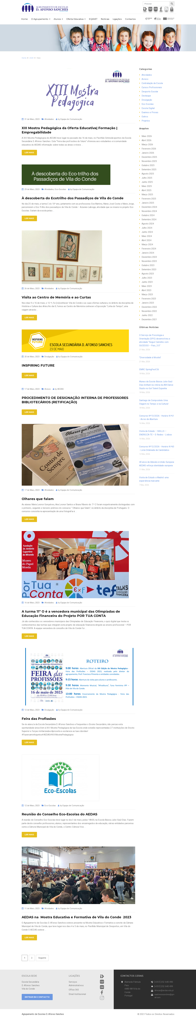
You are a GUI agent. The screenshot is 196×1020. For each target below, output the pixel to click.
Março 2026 (147, 144)
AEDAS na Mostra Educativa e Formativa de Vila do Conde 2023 (76, 917)
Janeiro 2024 (148, 253)
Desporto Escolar (150, 91)
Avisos (47, 389)
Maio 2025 (147, 186)
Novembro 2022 (149, 311)
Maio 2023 (147, 286)
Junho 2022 (147, 315)
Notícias (105, 19)
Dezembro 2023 (149, 257)
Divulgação (49, 356)
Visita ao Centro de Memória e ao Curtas (56, 297)
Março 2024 (147, 244)
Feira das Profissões (39, 719)
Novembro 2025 (149, 161)
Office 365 (74, 989)
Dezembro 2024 (149, 207)
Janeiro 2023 (148, 303)
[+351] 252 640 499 (163, 986)
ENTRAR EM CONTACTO (37, 997)
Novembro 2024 (149, 211)
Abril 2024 (146, 240)
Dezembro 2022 (149, 307)
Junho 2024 (147, 232)
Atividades (49, 119)
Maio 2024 (147, 236)
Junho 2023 (147, 282)
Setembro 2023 (149, 269)
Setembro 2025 (149, 169)
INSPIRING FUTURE (38, 365)
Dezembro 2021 (149, 319)
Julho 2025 (147, 178)
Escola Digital (148, 108)
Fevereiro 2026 (149, 148)
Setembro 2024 (149, 219)
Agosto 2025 (148, 173)
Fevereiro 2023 (149, 298)
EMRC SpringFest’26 (149, 369)
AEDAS (60, 389)
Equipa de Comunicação (71, 119)
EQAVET (93, 19)
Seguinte (42, 958)
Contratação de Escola (152, 83)
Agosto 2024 (148, 223)
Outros (145, 116)
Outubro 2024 (148, 215)
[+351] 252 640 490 (163, 982)
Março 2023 (147, 294)
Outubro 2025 (148, 165)
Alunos (57, 19)
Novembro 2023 (149, 261)
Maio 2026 (147, 136)
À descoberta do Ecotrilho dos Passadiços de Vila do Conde (73, 198)
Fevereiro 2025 (149, 198)
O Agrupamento (39, 19)
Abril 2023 (146, 290)
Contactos (130, 19)
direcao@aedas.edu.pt (164, 990)
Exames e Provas (150, 112)
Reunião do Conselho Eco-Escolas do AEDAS (59, 814)
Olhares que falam (38, 499)
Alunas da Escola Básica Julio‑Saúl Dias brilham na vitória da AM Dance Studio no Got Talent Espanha (156, 385)
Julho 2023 (147, 278)
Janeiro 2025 (148, 203)
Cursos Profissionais (152, 87)
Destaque (146, 95)
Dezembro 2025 (149, 157)
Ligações (117, 19)
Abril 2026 (146, 140)
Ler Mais (29, 152)
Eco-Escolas (60, 189)
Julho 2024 (147, 228)
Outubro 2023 (148, 265)
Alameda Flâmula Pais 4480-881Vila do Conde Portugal (132, 989)
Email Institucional (77, 994)
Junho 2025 (147, 182)
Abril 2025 (146, 190)
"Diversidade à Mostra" (150, 357)
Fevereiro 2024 (149, 248)
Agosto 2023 (148, 273)
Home (24, 19)
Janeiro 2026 (148, 153)
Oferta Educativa (75, 19)
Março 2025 (147, 194)
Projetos (146, 120)
